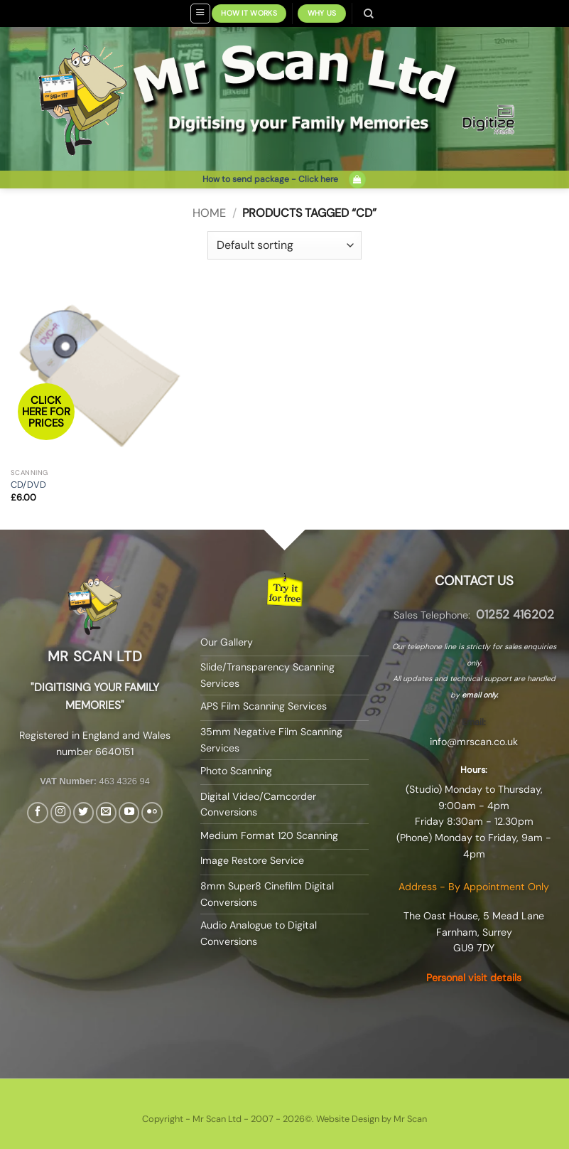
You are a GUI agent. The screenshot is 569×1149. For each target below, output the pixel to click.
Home (209, 212)
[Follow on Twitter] (83, 812)
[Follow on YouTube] (129, 812)
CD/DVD (28, 485)
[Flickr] (151, 812)
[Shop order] (284, 245)
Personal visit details (473, 977)
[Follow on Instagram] (60, 812)
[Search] (368, 13)
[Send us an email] (106, 812)
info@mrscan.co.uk (474, 741)
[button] (200, 13)
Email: (474, 722)
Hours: (473, 770)
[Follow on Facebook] (37, 812)
